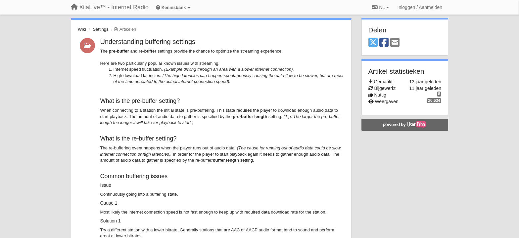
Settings (100, 29)
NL (380, 7)
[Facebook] (384, 43)
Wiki (82, 29)
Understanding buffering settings (148, 41)
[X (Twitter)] (373, 43)
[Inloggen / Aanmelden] (420, 7)
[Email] (395, 43)
